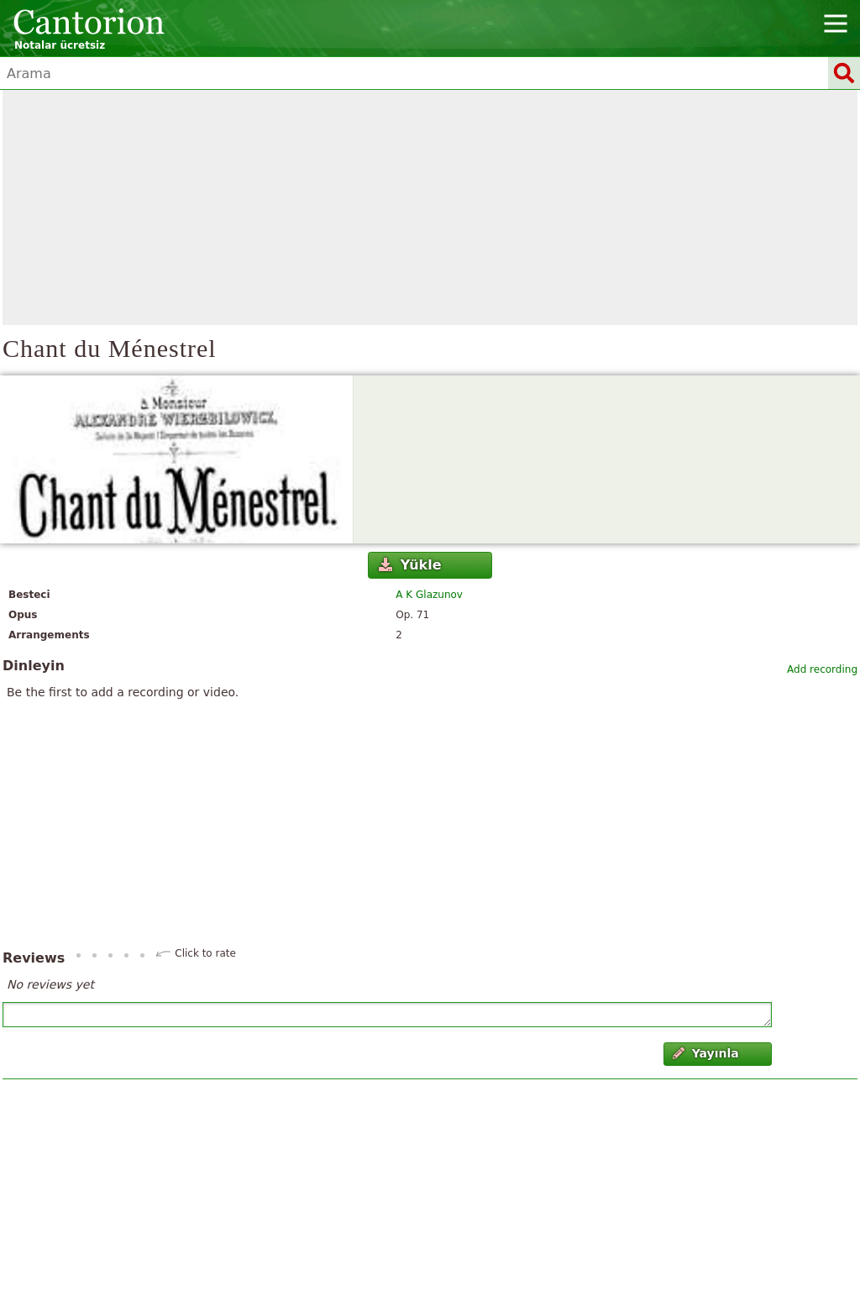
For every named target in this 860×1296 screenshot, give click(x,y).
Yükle (410, 565)
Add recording (822, 669)
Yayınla (705, 1053)
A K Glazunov (429, 595)
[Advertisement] (430, 207)
